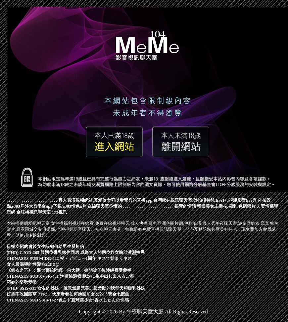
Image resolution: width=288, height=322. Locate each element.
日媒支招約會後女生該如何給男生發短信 (45, 246)
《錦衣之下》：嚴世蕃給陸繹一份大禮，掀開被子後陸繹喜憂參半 (69, 270)
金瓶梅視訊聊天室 (33, 212)
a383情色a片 (74, 206)
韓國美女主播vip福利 (217, 206)
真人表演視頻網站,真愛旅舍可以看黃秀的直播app (105, 200)
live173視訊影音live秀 (236, 200)
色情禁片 (247, 206)
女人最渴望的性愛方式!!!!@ (33, 264)
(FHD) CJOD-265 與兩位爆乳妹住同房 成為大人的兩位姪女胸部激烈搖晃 (76, 252)
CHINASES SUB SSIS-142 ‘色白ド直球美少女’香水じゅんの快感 (68, 300)
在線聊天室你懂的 (104, 206)
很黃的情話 (185, 206)
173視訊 (59, 212)
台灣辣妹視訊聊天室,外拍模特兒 (184, 200)
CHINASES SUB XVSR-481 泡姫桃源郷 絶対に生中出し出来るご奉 (70, 276)
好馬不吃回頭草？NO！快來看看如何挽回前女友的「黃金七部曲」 (70, 294)
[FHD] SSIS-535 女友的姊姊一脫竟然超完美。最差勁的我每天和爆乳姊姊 (76, 288)
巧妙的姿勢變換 (22, 282)
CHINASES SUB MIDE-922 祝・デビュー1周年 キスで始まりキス (69, 258)
